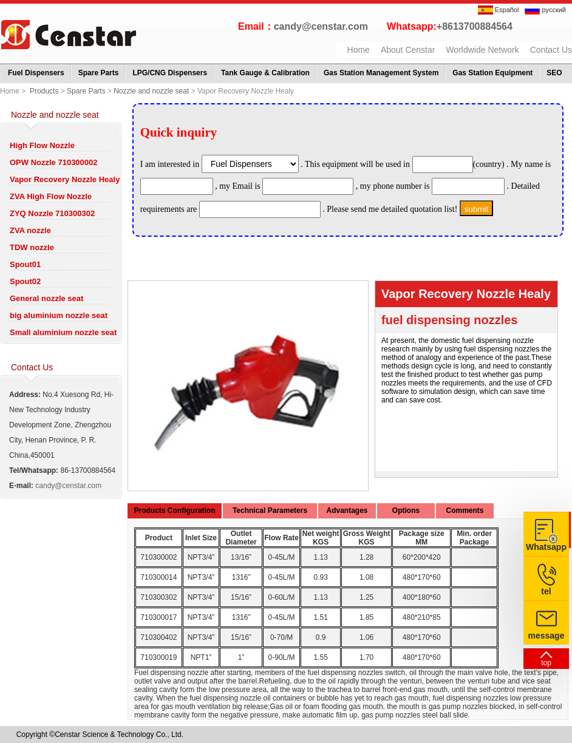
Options (406, 510)
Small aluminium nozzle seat (63, 332)
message (546, 635)
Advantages (346, 510)
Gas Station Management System (381, 73)
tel (546, 591)
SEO (554, 73)
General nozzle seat (46, 298)
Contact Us (551, 50)
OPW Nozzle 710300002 (54, 162)
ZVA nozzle (30, 230)
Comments (464, 510)
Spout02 (25, 281)
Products (44, 91)
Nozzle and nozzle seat (151, 91)
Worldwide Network (482, 50)
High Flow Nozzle (42, 145)
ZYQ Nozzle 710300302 (52, 213)
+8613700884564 (474, 26)
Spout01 (25, 264)
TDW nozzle (32, 247)
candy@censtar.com (321, 26)
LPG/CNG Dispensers (169, 73)
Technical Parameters (270, 510)
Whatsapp (546, 547)
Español (498, 9)
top (546, 663)
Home (358, 50)
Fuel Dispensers (36, 73)
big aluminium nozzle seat (58, 315)
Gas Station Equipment (492, 73)
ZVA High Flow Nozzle (51, 196)
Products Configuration (175, 510)
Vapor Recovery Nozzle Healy (65, 179)
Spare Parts (98, 73)
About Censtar (408, 50)
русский (545, 9)
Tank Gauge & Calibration (265, 73)
